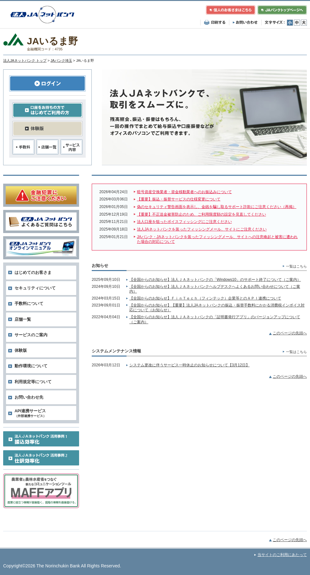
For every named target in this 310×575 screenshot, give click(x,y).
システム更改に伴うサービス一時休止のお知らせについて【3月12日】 (189, 365)
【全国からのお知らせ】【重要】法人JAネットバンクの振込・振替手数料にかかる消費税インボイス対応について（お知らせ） (217, 308)
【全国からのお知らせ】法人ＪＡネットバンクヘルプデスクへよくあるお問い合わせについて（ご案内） (214, 289)
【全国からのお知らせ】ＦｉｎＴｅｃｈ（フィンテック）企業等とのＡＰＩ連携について (205, 298)
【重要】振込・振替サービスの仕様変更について (178, 199)
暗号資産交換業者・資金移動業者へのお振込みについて (184, 192)
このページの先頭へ (290, 333)
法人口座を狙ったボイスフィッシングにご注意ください (184, 221)
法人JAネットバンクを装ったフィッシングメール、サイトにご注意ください (202, 229)
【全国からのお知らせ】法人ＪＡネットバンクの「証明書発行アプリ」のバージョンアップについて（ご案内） (214, 319)
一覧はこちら (296, 266)
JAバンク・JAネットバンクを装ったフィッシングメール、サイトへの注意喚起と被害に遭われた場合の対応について (217, 239)
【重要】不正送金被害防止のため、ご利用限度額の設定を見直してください (201, 214)
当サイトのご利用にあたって (282, 555)
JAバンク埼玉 (61, 60)
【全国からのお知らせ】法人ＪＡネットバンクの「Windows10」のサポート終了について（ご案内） (215, 279)
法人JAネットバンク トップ (24, 60)
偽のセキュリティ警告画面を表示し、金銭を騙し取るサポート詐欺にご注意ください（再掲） (216, 207)
